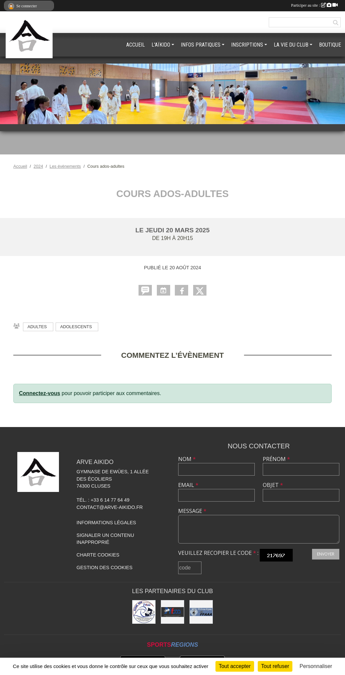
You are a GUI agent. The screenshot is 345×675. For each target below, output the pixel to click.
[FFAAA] (172, 611)
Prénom (276, 459)
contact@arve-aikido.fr (110, 507)
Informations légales (106, 522)
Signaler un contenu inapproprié (105, 539)
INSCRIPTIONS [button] (247, 45)
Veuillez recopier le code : (218, 553)
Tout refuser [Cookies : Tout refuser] (275, 666)
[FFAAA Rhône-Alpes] (201, 611)
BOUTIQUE (330, 45)
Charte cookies (98, 555)
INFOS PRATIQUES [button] (200, 45)
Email (188, 485)
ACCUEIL (135, 45)
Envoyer (325, 554)
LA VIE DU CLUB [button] (291, 45)
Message (192, 511)
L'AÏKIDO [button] (161, 45)
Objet (273, 485)
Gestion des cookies (105, 567)
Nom (187, 459)
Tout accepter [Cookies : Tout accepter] (235, 666)
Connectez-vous (39, 393)
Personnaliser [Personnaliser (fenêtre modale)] (316, 666)
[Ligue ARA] (144, 611)
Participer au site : (314, 5)
